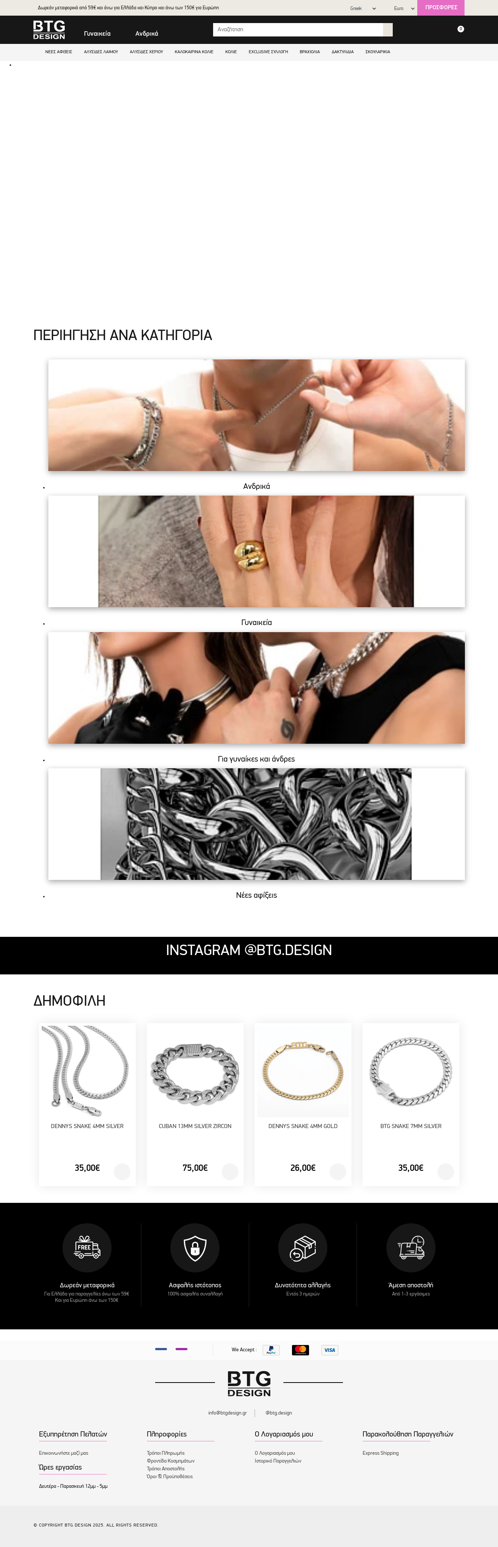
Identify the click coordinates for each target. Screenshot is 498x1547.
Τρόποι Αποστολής (165, 1469)
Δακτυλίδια (343, 52)
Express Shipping (381, 1453)
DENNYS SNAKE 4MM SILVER (87, 1127)
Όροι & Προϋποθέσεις (170, 1477)
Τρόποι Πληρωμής (165, 1453)
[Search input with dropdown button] (298, 29)
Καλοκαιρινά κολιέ (194, 52)
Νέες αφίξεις (58, 52)
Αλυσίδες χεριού (146, 52)
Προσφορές (441, 8)
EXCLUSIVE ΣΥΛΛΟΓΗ (268, 52)
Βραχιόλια (310, 52)
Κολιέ (231, 52)
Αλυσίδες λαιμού (101, 52)
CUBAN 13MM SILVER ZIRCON (195, 1127)
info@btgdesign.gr (227, 1413)
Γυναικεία (97, 34)
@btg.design (279, 1413)
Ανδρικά (146, 34)
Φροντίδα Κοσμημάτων (171, 1461)
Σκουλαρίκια (378, 52)
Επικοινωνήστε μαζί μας (63, 1453)
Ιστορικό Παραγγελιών (278, 1461)
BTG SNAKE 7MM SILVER (410, 1127)
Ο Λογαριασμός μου (275, 1453)
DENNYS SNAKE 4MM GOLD (303, 1127)
